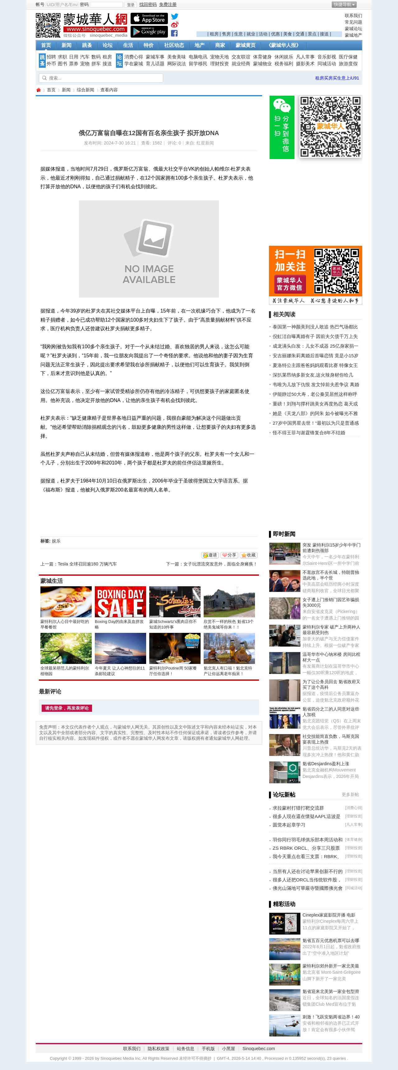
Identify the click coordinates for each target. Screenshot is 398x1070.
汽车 (85, 56)
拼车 (96, 63)
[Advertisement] (269, 22)
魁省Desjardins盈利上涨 (326, 763)
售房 (226, 33)
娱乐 (56, 540)
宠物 (85, 63)
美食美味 (176, 56)
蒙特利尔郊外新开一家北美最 (331, 965)
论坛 (108, 45)
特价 (149, 45)
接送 (324, 33)
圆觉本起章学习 (289, 824)
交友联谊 (241, 56)
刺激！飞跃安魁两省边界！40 (331, 1016)
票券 (73, 63)
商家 (220, 45)
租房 (214, 33)
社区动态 (174, 45)
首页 (46, 45)
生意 (238, 33)
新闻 (67, 45)
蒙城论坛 (353, 28)
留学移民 (198, 63)
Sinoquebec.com (259, 1048)
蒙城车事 (155, 56)
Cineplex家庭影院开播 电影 (329, 914)
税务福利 (284, 63)
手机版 (208, 1048)
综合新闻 (85, 89)
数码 (96, 56)
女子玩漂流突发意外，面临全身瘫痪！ (220, 563)
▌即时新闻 (282, 534)
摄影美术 (305, 63)
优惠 (275, 33)
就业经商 (241, 63)
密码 (84, 4)
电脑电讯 (198, 56)
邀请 (212, 554)
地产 (200, 45)
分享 (232, 554)
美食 (287, 33)
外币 (51, 63)
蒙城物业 (262, 63)
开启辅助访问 (360, 4)
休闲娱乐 (284, 56)
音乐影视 (326, 56)
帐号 (40, 4)
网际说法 (176, 63)
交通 (300, 33)
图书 (62, 63)
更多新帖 (350, 794)
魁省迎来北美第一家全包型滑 (331, 991)
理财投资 (219, 63)
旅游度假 (348, 63)
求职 (62, 56)
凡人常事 (305, 56)
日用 (73, 56)
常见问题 (353, 22)
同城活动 (326, 63)
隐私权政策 (158, 1048)
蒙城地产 (353, 35)
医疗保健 (348, 56)
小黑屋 (228, 1048)
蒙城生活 (51, 581)
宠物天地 (219, 56)
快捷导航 (342, 4)
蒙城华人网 (38, 89)
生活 (128, 45)
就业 (251, 33)
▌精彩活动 (282, 904)
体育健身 (262, 56)
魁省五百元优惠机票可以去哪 (331, 940)
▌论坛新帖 (282, 795)
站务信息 (185, 1048)
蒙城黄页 (246, 45)
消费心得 (133, 56)
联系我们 (353, 15)
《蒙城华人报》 (283, 45)
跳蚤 (87, 45)
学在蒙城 (133, 63)
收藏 (251, 554)
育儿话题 (155, 63)
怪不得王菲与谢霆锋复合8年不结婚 (309, 432)
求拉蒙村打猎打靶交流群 (298, 808)
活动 (263, 33)
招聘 (51, 56)
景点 (312, 33)
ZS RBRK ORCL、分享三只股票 (306, 848)
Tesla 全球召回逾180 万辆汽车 (87, 563)
